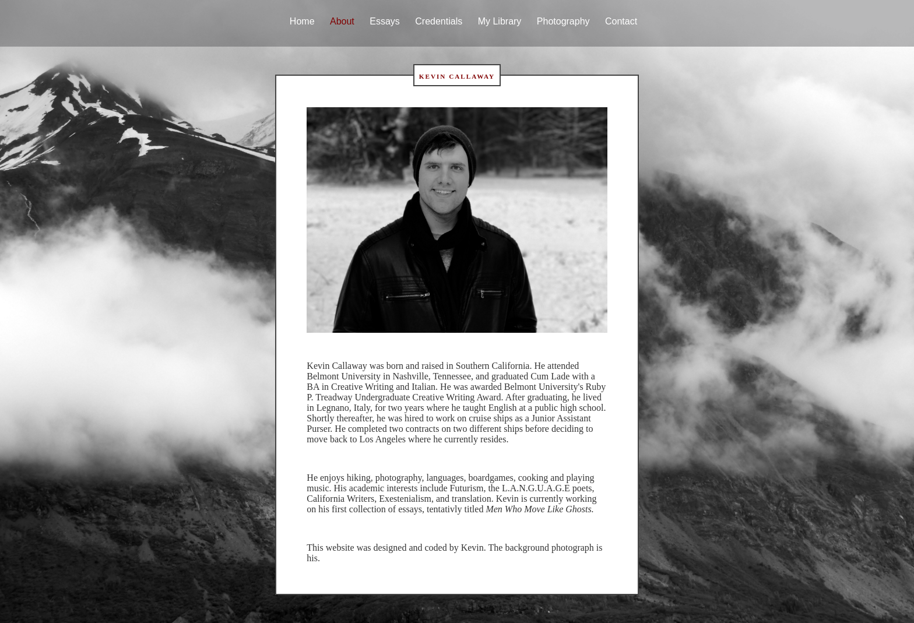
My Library (500, 21)
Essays (385, 21)
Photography (563, 21)
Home (302, 21)
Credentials (438, 21)
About (342, 21)
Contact (621, 21)
